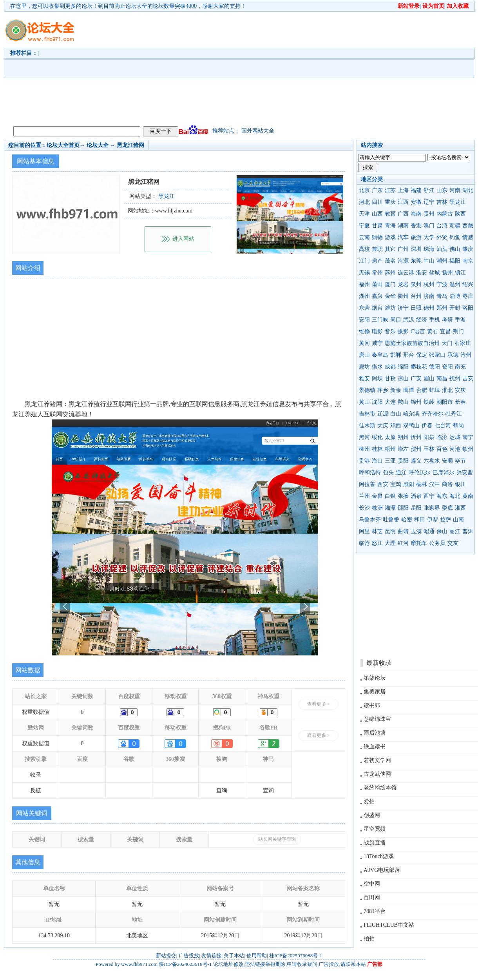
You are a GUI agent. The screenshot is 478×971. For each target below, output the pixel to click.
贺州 (416, 449)
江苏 (390, 190)
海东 (441, 496)
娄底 (447, 508)
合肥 (421, 390)
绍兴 (467, 284)
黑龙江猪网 (130, 145)
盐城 (434, 273)
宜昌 (445, 331)
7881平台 (375, 911)
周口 (395, 320)
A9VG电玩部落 (382, 870)
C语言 (418, 331)
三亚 (390, 461)
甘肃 (377, 226)
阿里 (364, 531)
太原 (390, 437)
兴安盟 (464, 473)
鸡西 (395, 425)
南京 (467, 261)
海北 (454, 496)
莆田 (377, 284)
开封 (454, 308)
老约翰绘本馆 (380, 788)
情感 (467, 237)
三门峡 (380, 320)
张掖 (403, 496)
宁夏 (364, 226)
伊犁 (432, 520)
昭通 (429, 531)
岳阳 (416, 508)
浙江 (429, 190)
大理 (390, 543)
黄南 (467, 496)
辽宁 (429, 202)
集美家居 (375, 692)
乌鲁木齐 (370, 520)
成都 (390, 367)
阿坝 (377, 378)
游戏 (390, 237)
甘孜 (390, 378)
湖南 (403, 226)
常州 (377, 273)
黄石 (432, 331)
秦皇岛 (380, 355)
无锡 (364, 273)
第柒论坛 (375, 678)
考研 (447, 320)
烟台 (377, 308)
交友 (452, 543)
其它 (390, 249)
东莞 (416, 261)
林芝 (377, 531)
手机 (434, 320)
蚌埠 (434, 390)
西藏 (467, 226)
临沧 (364, 543)
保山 (441, 531)
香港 (416, 226)
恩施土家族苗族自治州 (412, 343)
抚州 (454, 378)
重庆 (390, 202)
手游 (460, 320)
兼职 (377, 249)
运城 (454, 437)
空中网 (372, 884)
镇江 (460, 273)
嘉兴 (377, 296)
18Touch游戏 (379, 856)
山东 (441, 190)
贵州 (429, 214)
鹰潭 (408, 390)
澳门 (429, 226)
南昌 (441, 378)
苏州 (390, 273)
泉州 (416, 284)
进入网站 (183, 239)
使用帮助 (256, 955)
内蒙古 (444, 214)
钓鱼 (454, 237)
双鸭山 (411, 425)
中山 (429, 261)
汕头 (441, 249)
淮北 (447, 390)
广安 (416, 378)
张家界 (432, 508)
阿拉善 (367, 484)
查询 (221, 790)
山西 (377, 214)
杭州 (429, 284)
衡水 (377, 367)
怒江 (377, 543)
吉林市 (367, 414)
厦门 (390, 284)
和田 (419, 520)
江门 (364, 261)
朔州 (403, 437)
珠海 (429, 249)
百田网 (372, 897)
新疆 (454, 226)
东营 (364, 308)
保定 (421, 355)
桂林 (377, 449)
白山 (395, 414)
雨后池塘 (375, 733)
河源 (403, 261)
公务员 (437, 543)
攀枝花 (419, 367)
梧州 (390, 449)
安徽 (416, 202)
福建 (416, 190)
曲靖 (403, 531)
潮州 (441, 261)
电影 (377, 331)
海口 (377, 461)
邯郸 (395, 355)
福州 (364, 284)
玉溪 (416, 531)
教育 (390, 214)
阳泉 (429, 437)
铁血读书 (375, 747)
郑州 (441, 308)
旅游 (416, 237)
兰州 (364, 496)
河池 (454, 449)
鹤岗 (458, 425)
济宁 (403, 308)
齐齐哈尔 (433, 414)
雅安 (364, 378)
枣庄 (467, 296)
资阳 (447, 367)
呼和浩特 (370, 473)
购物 (377, 237)
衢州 (403, 296)
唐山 (364, 355)
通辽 (401, 473)
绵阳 (403, 367)
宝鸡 (395, 484)
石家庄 (462, 343)
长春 (460, 402)
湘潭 (390, 508)
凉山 (403, 378)
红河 (403, 543)
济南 (429, 296)
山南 (458, 520)
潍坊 (390, 308)
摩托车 (419, 543)
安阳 (364, 320)
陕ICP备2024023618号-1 (185, 964)
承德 (452, 355)
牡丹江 (453, 414)
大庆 (382, 425)
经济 (421, 320)
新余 (395, 390)
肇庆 (467, 249)
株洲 (377, 508)
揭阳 (454, 261)
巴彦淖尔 (443, 473)
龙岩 (403, 284)
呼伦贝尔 (420, 473)
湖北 (467, 190)
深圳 (416, 249)
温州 (454, 284)
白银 (390, 496)
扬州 (447, 273)
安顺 (447, 461)
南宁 (467, 437)
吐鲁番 (391, 520)
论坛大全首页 (63, 145)
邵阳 (403, 508)
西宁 (429, 496)
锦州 (416, 402)
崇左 (403, 449)
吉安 (467, 378)
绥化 (377, 437)
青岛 (441, 296)
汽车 (403, 237)
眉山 (429, 378)
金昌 (377, 496)
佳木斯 (367, 425)
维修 (364, 331)
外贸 (441, 237)
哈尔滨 (411, 414)
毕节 (460, 461)
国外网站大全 (257, 131)
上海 (403, 190)
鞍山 (403, 402)
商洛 (447, 484)
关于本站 (234, 955)
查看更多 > (318, 704)
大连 (390, 402)
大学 (429, 237)
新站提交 (166, 955)
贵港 (364, 461)
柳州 (364, 449)
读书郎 (372, 705)
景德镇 (367, 390)
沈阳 (377, 402)
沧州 (465, 355)
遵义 (416, 461)
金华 (390, 296)
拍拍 (369, 939)
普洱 (467, 531)
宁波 (441, 284)
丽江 (454, 531)
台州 (416, 296)
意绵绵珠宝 (377, 719)
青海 (390, 226)
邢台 (408, 355)
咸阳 (408, 484)
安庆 (460, 390)
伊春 (427, 425)
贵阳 (403, 461)
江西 (403, 202)
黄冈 (364, 343)
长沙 (364, 508)
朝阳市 (444, 402)
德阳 (434, 367)
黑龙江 (457, 202)
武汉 (408, 320)
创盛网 (372, 815)
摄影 (403, 331)
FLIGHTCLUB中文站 (389, 925)
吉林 (441, 202)
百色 (441, 449)
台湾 (441, 226)
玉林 (429, 449)
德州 (429, 308)
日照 (416, 308)
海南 (416, 214)
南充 (460, 367)
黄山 (364, 402)
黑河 (364, 437)
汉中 (434, 484)
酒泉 (416, 496)
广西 (403, 214)
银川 (460, 484)
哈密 (406, 520)
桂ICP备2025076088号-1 (295, 955)
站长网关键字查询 (277, 839)
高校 (364, 249)
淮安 (421, 273)
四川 (377, 202)
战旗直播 (375, 843)
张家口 (437, 355)
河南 (454, 190)
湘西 (460, 508)
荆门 (458, 331)
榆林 (421, 484)
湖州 (364, 296)
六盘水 (432, 461)
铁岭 (429, 402)
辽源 (382, 414)
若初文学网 (377, 760)
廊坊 (364, 367)
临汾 (441, 437)
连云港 (406, 273)
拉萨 (445, 520)
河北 (364, 202)
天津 (364, 214)
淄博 (454, 296)
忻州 (416, 437)
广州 (403, 249)
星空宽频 (375, 829)
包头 (388, 473)
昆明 (390, 531)
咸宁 (377, 343)
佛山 (454, 249)
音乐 (390, 331)
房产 (377, 261)
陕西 (460, 214)
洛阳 (467, 308)
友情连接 (211, 955)
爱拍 (369, 801)
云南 (364, 237)
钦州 (467, 449)
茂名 (390, 261)
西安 (382, 484)
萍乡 (382, 390)
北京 (364, 190)
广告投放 (189, 955)
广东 (377, 190)
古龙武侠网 (377, 774)
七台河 (443, 425)
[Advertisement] (167, 67)
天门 (447, 343)
